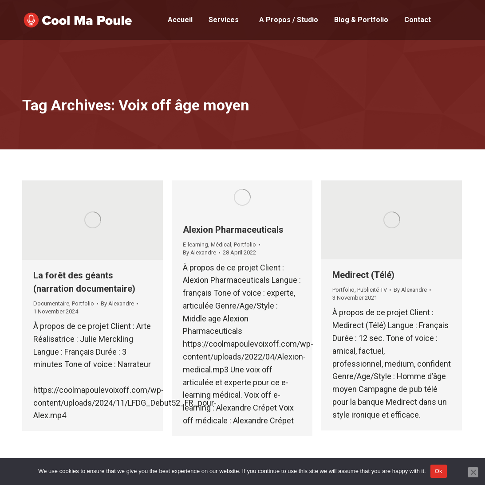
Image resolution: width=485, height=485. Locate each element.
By (117, 303)
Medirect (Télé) (363, 275)
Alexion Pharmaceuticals (233, 229)
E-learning (195, 244)
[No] (473, 472)
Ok (438, 471)
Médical (221, 244)
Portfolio (83, 303)
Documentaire (51, 303)
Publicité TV (372, 289)
